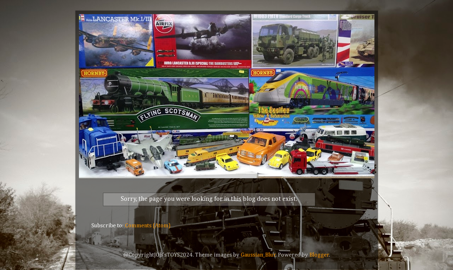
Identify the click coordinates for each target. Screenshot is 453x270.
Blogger (319, 255)
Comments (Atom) (148, 226)
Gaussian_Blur (258, 255)
